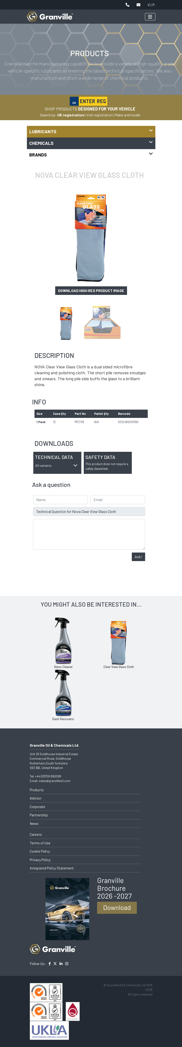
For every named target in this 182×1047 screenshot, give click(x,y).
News (34, 823)
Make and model (127, 115)
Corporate (37, 807)
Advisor (35, 798)
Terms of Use (40, 843)
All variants (56, 465)
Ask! (138, 556)
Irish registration (99, 115)
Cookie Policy (40, 851)
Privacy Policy (40, 860)
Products (37, 790)
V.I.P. (151, 4)
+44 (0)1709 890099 (48, 776)
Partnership (39, 815)
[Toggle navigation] (150, 16)
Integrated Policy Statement (52, 868)
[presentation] (69, 562)
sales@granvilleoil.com (54, 781)
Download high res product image (91, 290)
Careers (36, 834)
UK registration (70, 115)
